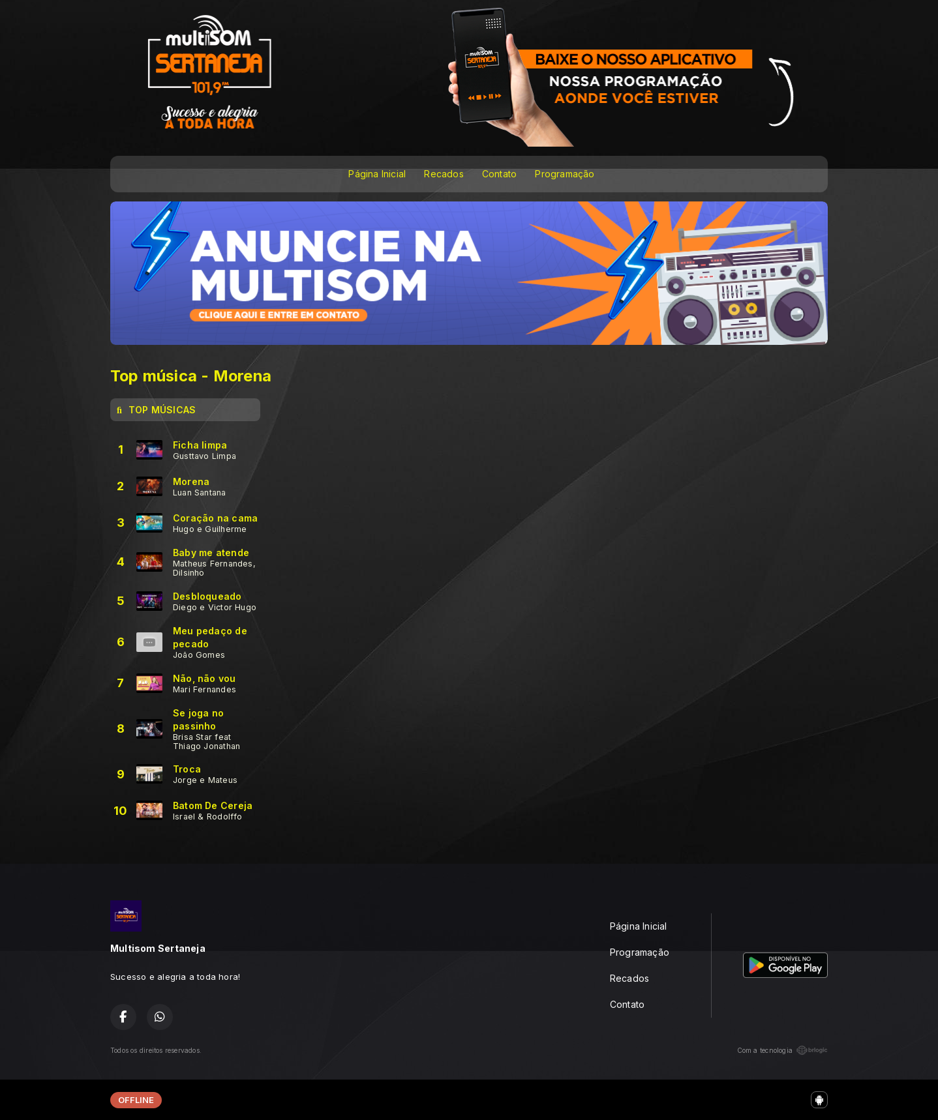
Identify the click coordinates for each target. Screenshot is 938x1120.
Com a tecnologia (782, 1050)
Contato (499, 173)
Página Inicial (377, 173)
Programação (564, 173)
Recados (443, 173)
